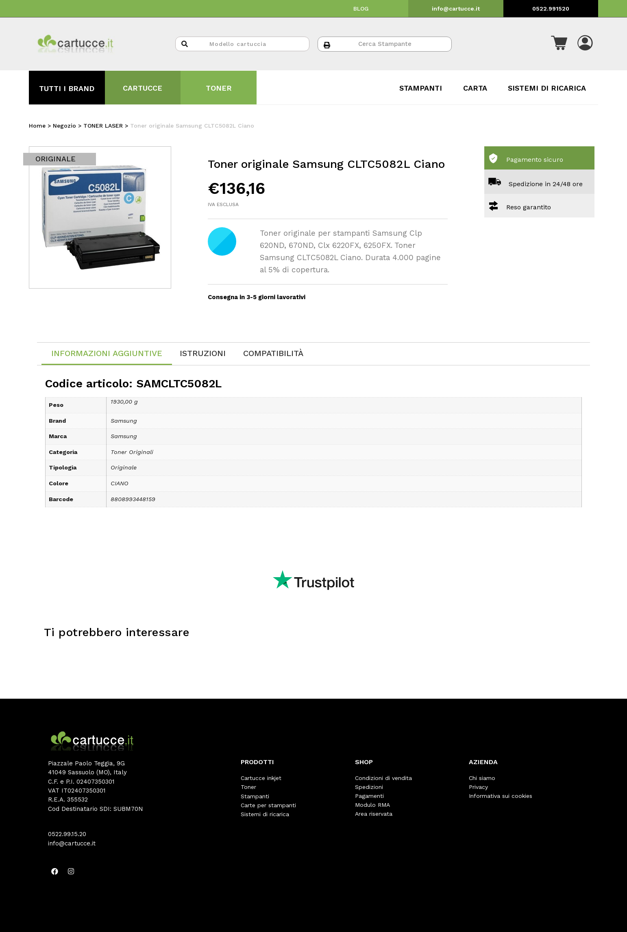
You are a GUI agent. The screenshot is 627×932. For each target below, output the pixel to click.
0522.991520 (550, 8)
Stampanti (255, 796)
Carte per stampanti (268, 805)
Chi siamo (482, 778)
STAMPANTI (420, 88)
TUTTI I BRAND (66, 88)
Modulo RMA (372, 805)
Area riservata (373, 813)
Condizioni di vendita (383, 778)
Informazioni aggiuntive (106, 353)
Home (37, 125)
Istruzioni (203, 353)
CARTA (475, 88)
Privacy (478, 787)
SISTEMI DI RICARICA (547, 88)
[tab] (106, 354)
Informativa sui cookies (500, 796)
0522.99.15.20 (67, 834)
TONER (219, 88)
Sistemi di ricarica (265, 813)
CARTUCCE (142, 88)
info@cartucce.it (456, 8)
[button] (559, 44)
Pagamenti (369, 796)
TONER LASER (103, 125)
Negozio (64, 125)
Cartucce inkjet (261, 778)
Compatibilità (273, 353)
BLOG (361, 8)
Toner (248, 787)
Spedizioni (369, 787)
